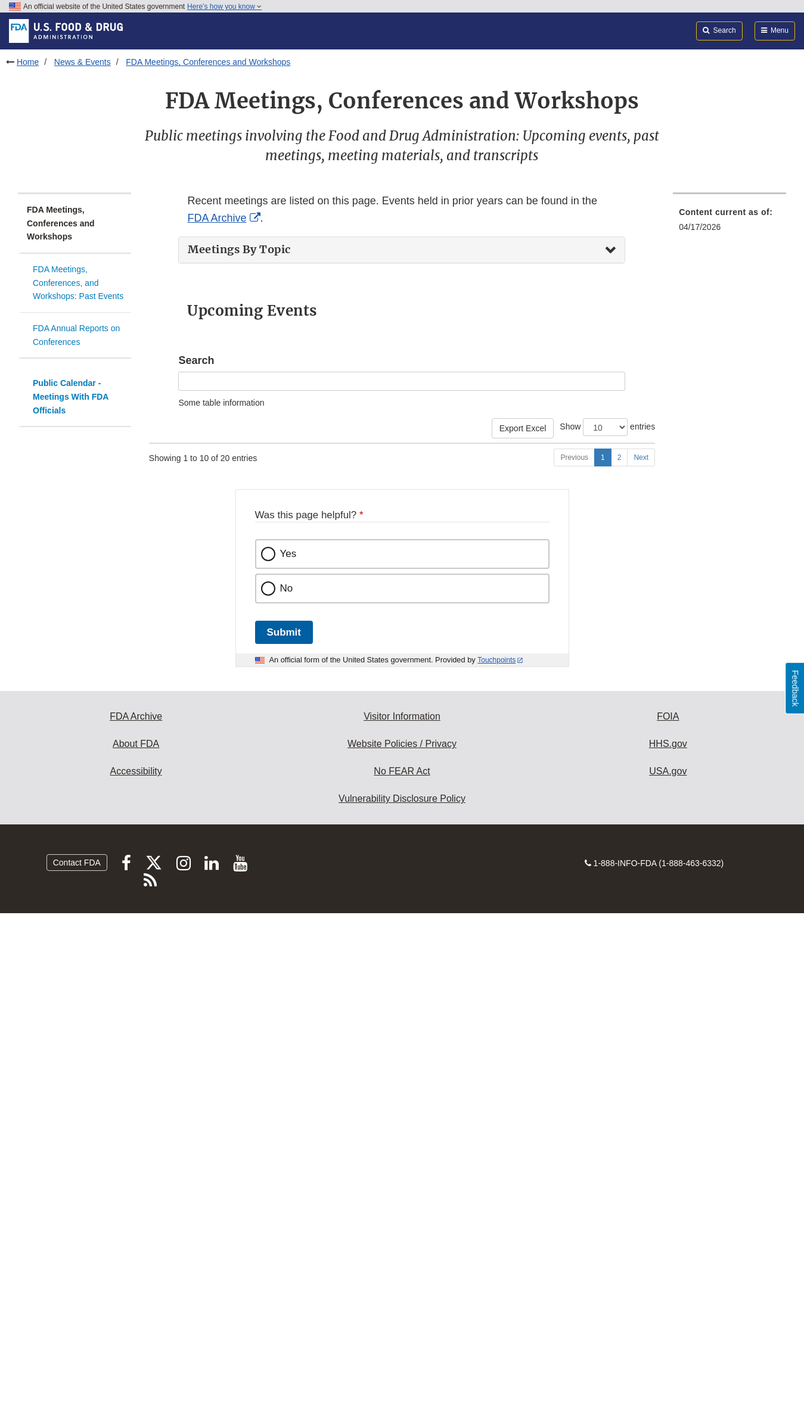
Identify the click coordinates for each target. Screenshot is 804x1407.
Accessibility (136, 1264)
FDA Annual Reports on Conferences (76, 335)
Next (641, 951)
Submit (284, 1125)
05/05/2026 (175, 706)
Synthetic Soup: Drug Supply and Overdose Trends (357, 914)
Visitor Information (402, 1209)
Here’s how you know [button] (224, 6)
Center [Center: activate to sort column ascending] (570, 466)
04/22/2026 (175, 489)
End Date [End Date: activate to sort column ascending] (217, 460)
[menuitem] (729, 256)
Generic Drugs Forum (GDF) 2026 (325, 489)
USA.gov (668, 1264)
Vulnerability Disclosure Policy (402, 1292)
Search (196, 360)
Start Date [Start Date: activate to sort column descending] (163, 460)
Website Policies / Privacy (402, 1237)
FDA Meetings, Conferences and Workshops (208, 62)
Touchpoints (496, 1153)
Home (28, 62)
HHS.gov (668, 1237)
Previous (574, 951)
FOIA (668, 1209)
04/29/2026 (175, 615)
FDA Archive (216, 218)
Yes (288, 1047)
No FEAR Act (402, 1264)
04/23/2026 (175, 535)
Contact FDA (77, 1356)
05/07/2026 (175, 868)
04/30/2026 (175, 660)
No (286, 1081)
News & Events (82, 62)
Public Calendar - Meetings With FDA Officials (70, 396)
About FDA (136, 1237)
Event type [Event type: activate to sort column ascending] (513, 466)
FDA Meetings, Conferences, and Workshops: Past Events (78, 282)
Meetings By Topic (239, 249)
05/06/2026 (175, 810)
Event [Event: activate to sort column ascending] (273, 466)
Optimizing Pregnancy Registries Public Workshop (355, 868)
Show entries (607, 427)
